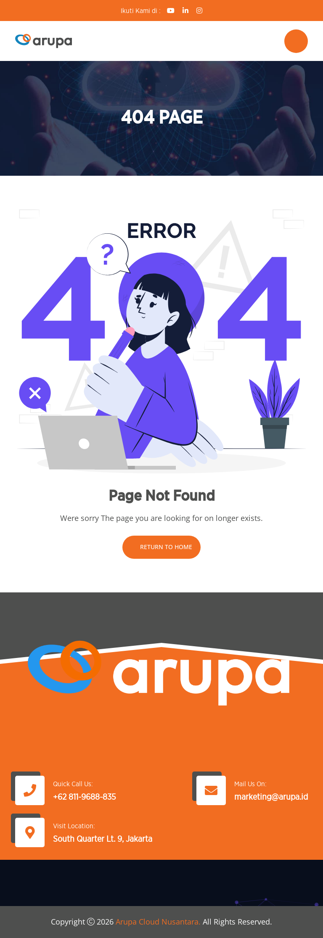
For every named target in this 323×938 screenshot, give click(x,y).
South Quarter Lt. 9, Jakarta (102, 839)
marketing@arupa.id (271, 797)
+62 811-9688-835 (84, 797)
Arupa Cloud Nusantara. (158, 922)
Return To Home (161, 547)
